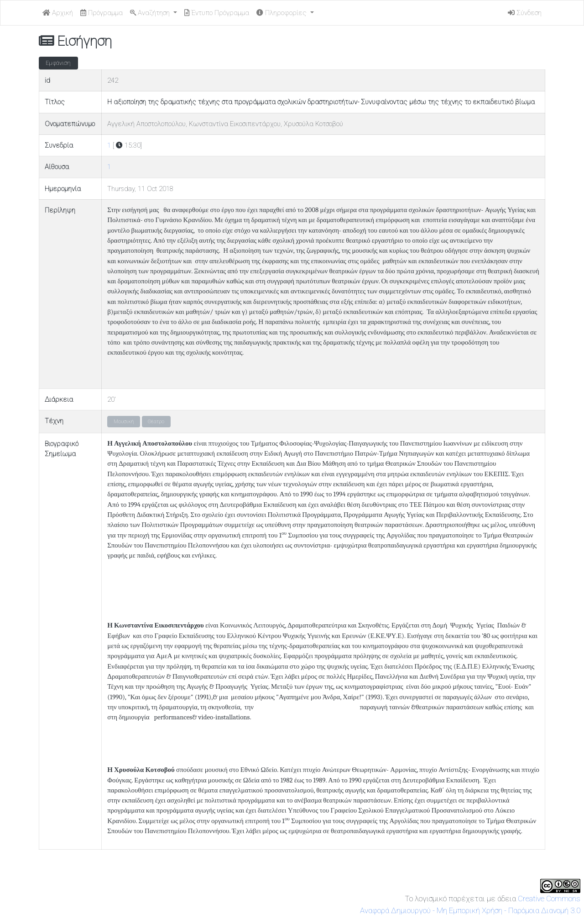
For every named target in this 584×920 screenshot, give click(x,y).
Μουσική (124, 422)
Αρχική (57, 13)
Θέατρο (156, 422)
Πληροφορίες (282, 13)
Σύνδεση (525, 13)
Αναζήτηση (151, 13)
